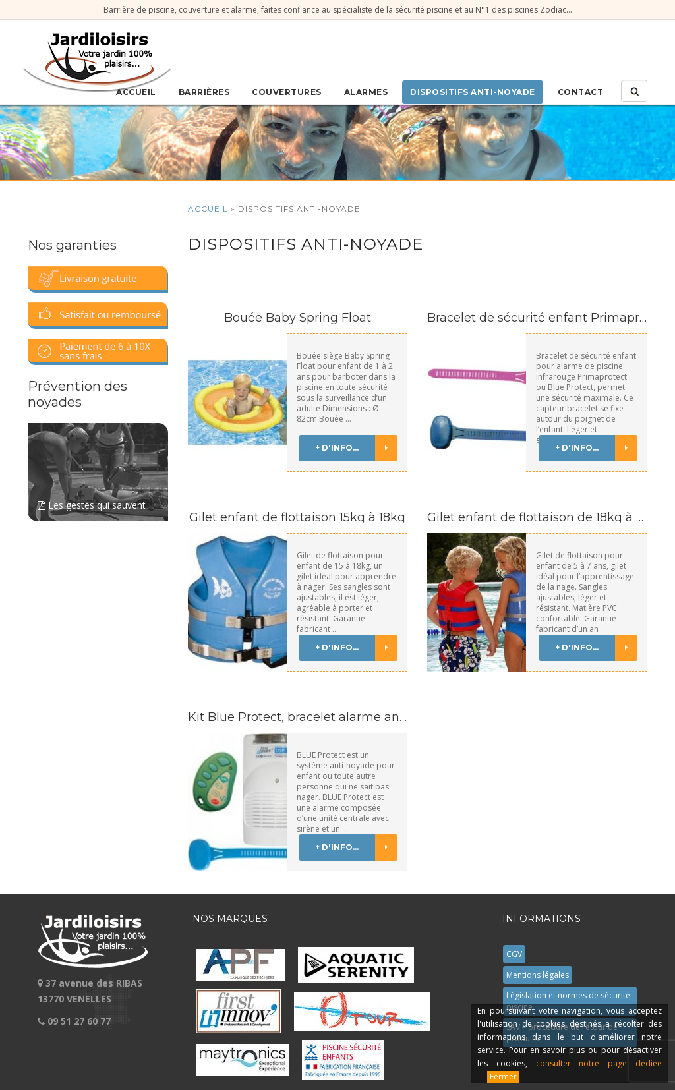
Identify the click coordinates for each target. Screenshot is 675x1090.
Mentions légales (537, 975)
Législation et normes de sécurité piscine (568, 1001)
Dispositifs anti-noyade (472, 92)
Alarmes (366, 92)
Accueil (136, 92)
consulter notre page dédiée (599, 1063)
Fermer (503, 1076)
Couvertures (287, 92)
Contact (581, 92)
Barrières (204, 92)
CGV (514, 954)
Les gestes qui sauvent (98, 467)
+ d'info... (356, 448)
